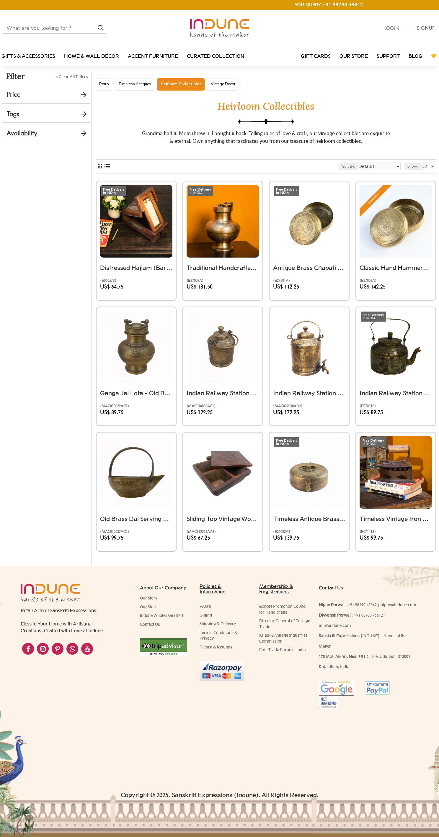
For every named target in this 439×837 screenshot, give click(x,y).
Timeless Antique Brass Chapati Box (309, 527)
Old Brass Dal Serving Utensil (136, 527)
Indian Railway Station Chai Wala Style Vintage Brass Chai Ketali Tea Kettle (223, 402)
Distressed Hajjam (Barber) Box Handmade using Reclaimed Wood (136, 276)
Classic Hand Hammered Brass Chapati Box (396, 276)
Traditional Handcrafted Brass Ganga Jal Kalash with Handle (223, 276)
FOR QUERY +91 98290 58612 (328, 4)
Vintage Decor (223, 84)
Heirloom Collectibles (181, 84)
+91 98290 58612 (362, 607)
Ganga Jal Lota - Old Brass (136, 402)
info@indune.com (335, 628)
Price (13, 95)
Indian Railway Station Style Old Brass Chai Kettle (396, 402)
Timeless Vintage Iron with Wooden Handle (396, 527)
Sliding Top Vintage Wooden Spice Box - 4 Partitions (223, 527)
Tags (12, 114)
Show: (415, 178)
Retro (104, 84)
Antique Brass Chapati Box (309, 276)
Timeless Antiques (134, 84)
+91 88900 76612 (368, 618)
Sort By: (358, 178)
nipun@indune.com (398, 607)
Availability (21, 133)
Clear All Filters (73, 76)
